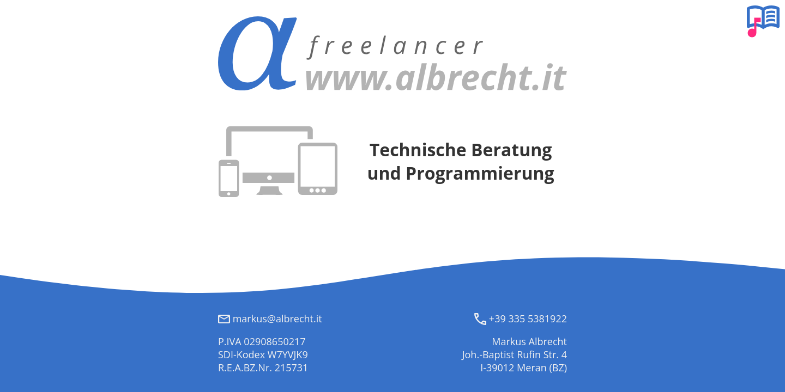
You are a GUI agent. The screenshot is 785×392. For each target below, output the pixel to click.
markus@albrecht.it (270, 318)
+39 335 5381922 (520, 318)
